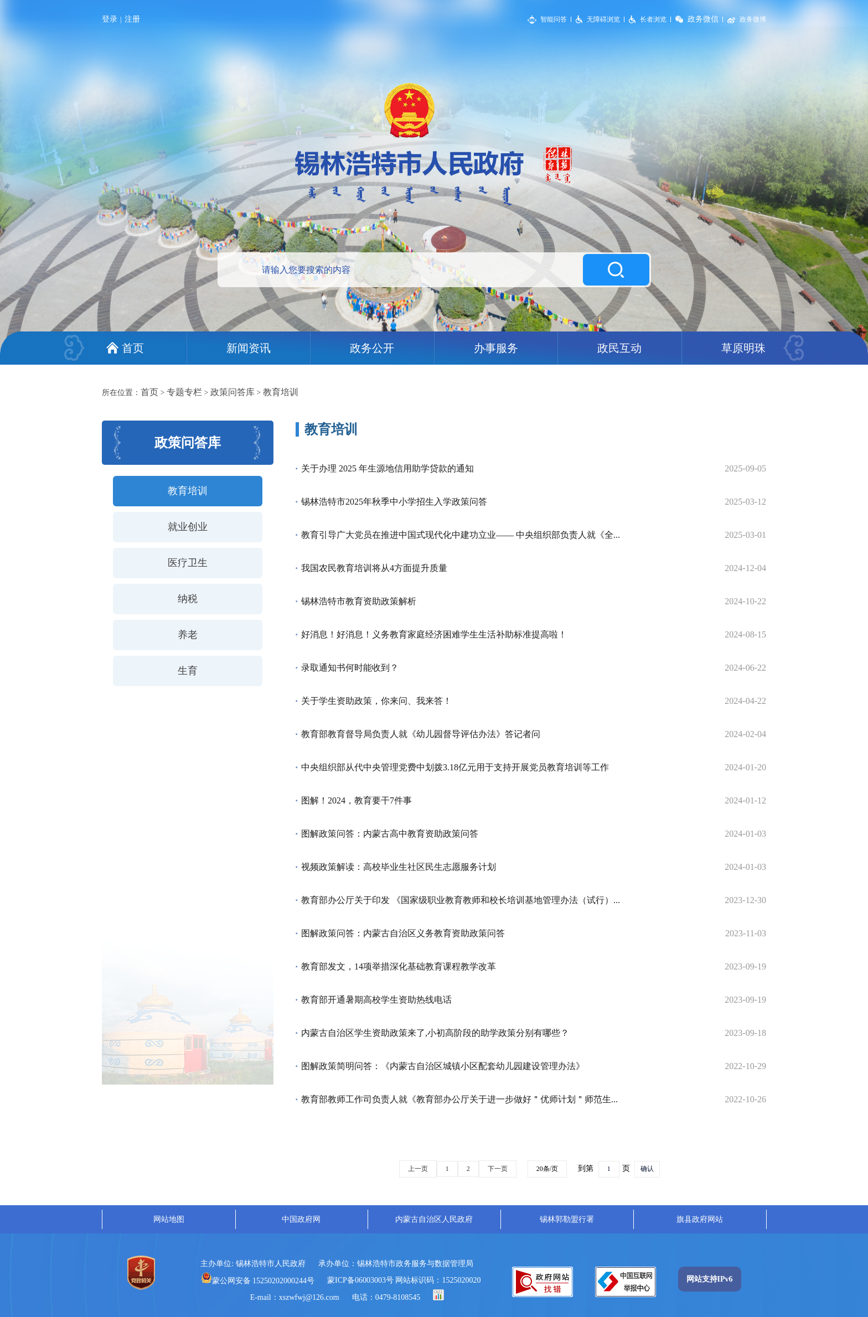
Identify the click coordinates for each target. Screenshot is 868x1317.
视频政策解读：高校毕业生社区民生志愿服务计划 (398, 867)
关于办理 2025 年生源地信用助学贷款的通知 (387, 468)
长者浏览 (653, 19)
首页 (149, 392)
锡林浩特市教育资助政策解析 (358, 601)
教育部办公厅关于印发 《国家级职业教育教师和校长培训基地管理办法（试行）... (460, 900)
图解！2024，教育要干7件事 (356, 800)
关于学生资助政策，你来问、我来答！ (376, 701)
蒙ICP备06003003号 (360, 1280)
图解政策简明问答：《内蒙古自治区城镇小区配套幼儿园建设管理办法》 (443, 1066)
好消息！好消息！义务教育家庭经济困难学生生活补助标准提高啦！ (434, 634)
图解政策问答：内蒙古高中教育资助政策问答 (389, 833)
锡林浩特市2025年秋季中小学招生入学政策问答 (394, 501)
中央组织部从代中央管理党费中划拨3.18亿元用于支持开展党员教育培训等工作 (455, 767)
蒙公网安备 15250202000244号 (258, 1281)
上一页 (418, 1169)
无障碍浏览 (603, 19)
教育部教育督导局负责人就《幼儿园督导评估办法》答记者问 (420, 734)
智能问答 (553, 19)
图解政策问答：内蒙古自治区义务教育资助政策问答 (403, 933)
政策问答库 (232, 392)
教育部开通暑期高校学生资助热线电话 (376, 999)
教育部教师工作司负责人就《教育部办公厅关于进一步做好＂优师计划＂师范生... (459, 1099)
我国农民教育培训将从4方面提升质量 (374, 568)
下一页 (498, 1169)
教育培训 (280, 392)
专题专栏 (184, 392)
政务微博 (753, 19)
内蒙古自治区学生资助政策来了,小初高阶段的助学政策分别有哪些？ (435, 1033)
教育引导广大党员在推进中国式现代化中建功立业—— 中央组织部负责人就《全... (460, 535)
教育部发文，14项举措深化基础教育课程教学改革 (398, 966)
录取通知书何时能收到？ (350, 667)
